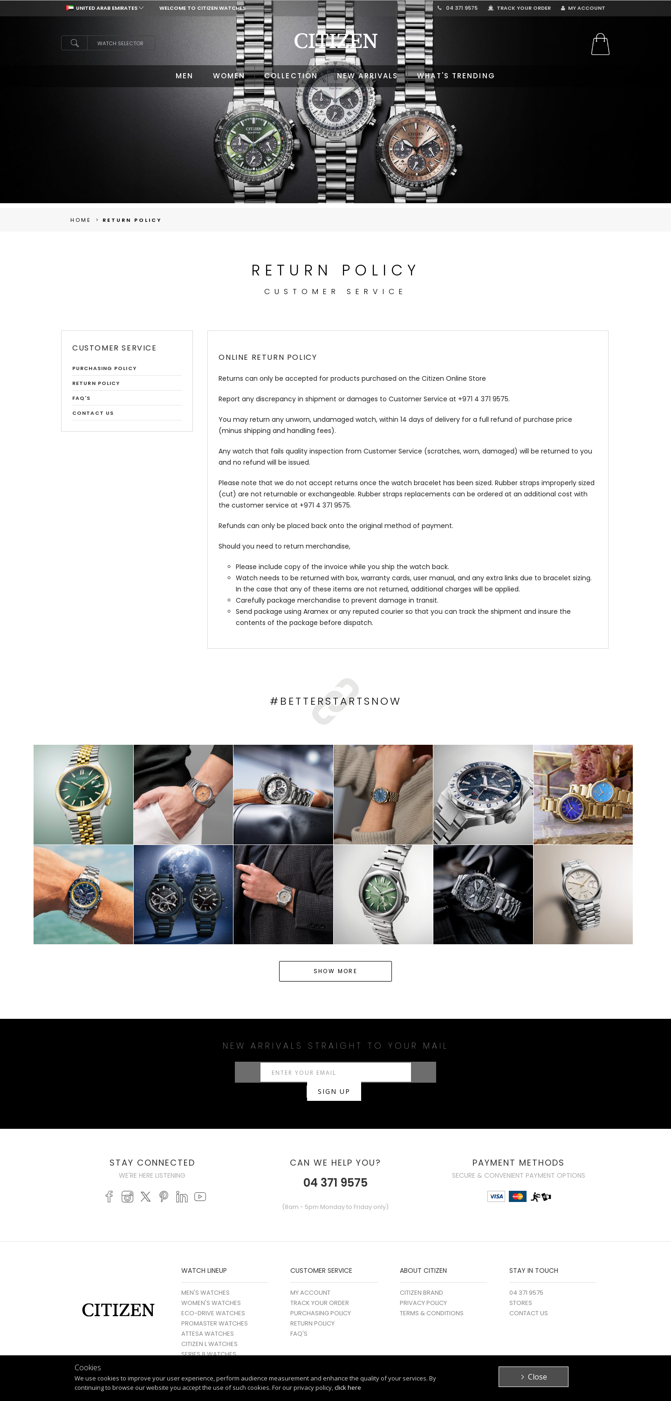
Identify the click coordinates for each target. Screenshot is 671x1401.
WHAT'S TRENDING (456, 76)
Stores (520, 1288)
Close (537, 1377)
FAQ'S (81, 398)
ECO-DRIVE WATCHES (213, 1298)
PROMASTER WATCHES (214, 1308)
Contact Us (93, 413)
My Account (583, 8)
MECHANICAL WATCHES (215, 1349)
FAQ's (299, 1318)
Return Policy (132, 220)
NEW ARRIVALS (367, 76)
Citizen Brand (421, 1277)
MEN (184, 76)
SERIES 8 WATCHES (208, 1339)
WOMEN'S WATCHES (211, 1288)
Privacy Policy (423, 1288)
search (74, 43)
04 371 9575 (458, 8)
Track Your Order (519, 8)
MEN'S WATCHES (205, 1277)
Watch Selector (120, 43)
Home (80, 220)
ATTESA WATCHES (207, 1318)
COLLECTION (291, 76)
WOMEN (229, 76)
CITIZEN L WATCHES (209, 1329)
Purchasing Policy (104, 368)
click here (348, 1387)
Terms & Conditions (432, 1298)
